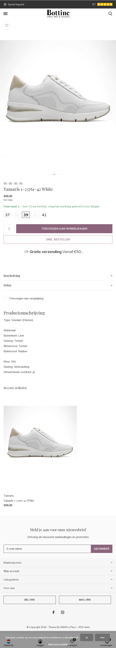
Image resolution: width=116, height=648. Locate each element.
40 (35, 214)
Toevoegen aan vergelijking (26, 298)
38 (16, 214)
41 (44, 214)
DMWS (64, 627)
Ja (87, 637)
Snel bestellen (58, 239)
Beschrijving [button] (12, 276)
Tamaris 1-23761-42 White (19, 500)
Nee (102, 637)
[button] (5, 13)
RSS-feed (84, 627)
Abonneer (101, 548)
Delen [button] (7, 285)
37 (7, 214)
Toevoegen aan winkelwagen (64, 228)
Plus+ (73, 627)
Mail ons (85, 599)
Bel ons (29, 599)
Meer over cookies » (59, 644)
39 (26, 214)
